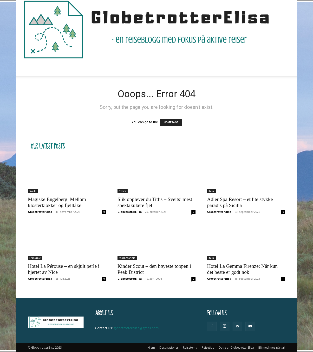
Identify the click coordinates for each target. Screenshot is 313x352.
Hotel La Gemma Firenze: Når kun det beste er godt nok (242, 269)
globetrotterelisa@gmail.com (136, 328)
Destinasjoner (89, 67)
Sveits (33, 191)
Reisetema (121, 67)
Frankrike (35, 258)
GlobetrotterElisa (40, 212)
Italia (212, 191)
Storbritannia (127, 258)
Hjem (64, 67)
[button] (279, 67)
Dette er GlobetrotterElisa (189, 67)
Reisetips (149, 67)
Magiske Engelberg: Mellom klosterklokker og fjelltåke (57, 202)
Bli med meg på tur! (236, 67)
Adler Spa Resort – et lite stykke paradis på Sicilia (240, 202)
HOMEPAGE (171, 122)
